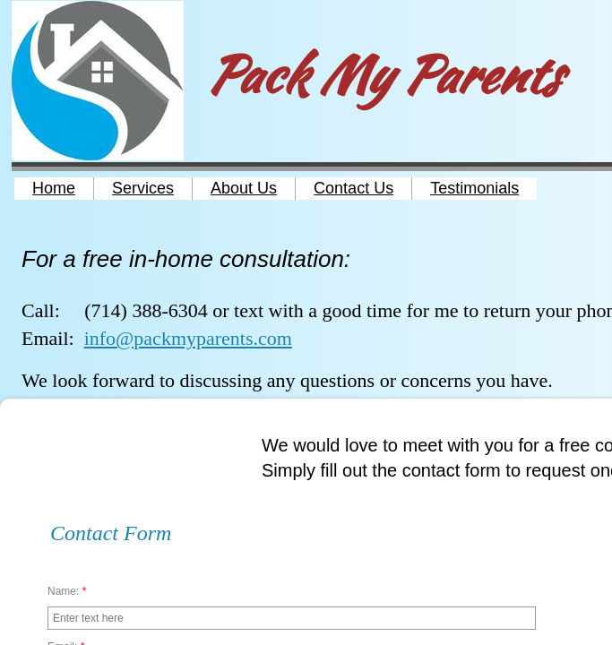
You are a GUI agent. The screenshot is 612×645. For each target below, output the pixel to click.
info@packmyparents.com (188, 338)
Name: (66, 591)
